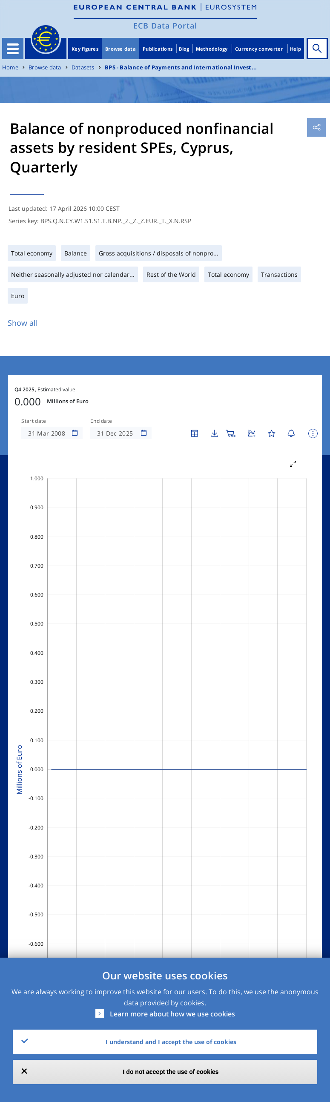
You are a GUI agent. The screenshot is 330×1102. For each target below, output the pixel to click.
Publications (157, 49)
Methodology (212, 49)
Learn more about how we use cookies (172, 1014)
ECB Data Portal (165, 25)
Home (10, 67)
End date (101, 421)
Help (295, 49)
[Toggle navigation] (12, 48)
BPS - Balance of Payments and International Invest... (181, 67)
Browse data (120, 49)
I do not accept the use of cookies (171, 1071)
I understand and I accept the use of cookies (171, 1042)
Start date (33, 421)
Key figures (85, 49)
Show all (23, 323)
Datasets (83, 67)
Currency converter (259, 49)
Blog (184, 49)
